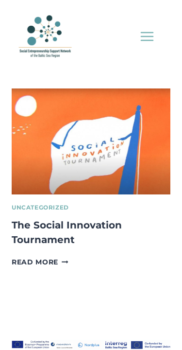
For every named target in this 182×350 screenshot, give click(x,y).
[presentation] (91, 141)
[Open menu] (147, 36)
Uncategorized (40, 207)
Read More (40, 262)
